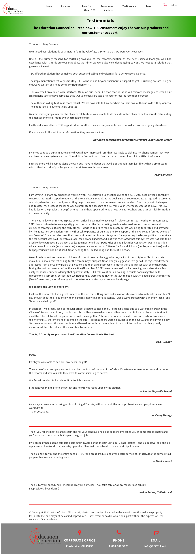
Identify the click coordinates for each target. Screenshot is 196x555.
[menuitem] (49, 6)
